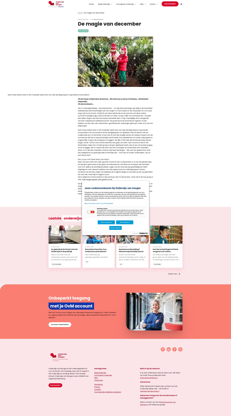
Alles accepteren (106, 222)
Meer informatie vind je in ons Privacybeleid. (99, 203)
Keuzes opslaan (115, 228)
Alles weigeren (124, 222)
